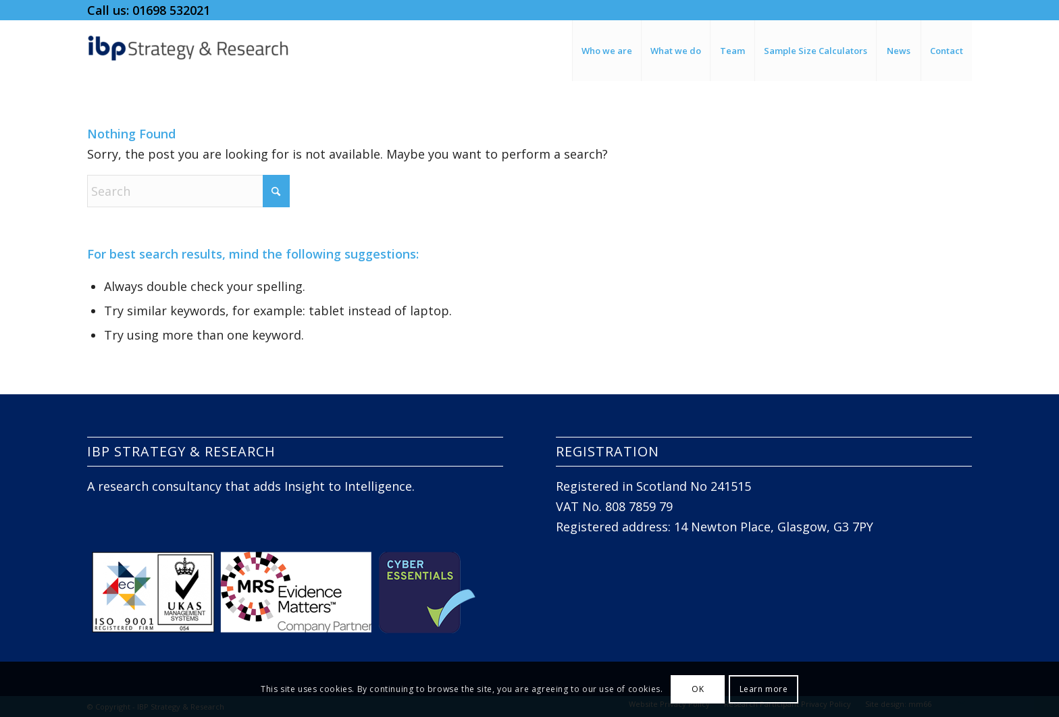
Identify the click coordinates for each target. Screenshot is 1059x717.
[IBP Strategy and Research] (188, 50)
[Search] (188, 191)
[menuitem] (606, 50)
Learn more (764, 689)
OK (698, 689)
